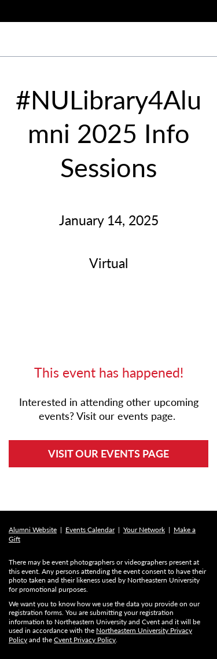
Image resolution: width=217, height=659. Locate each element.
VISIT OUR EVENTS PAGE (108, 453)
